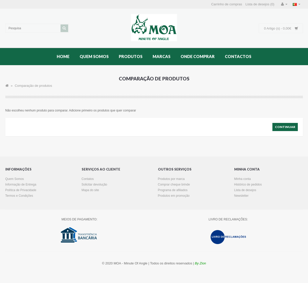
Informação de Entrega (20, 184)
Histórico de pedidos (248, 184)
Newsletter (241, 195)
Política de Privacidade (20, 190)
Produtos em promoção (174, 195)
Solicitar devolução (94, 184)
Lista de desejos (245, 190)
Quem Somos (94, 56)
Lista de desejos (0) (259, 4)
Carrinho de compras (226, 4)
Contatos (88, 179)
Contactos (238, 56)
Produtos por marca (171, 179)
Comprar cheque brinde (174, 184)
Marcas (161, 56)
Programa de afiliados (173, 190)
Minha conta (242, 179)
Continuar (285, 127)
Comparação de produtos (33, 86)
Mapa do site (90, 190)
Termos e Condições (19, 195)
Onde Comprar (198, 56)
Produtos (130, 56)
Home (63, 56)
